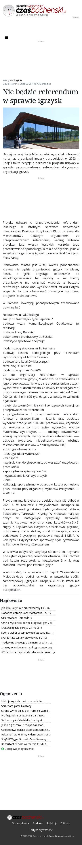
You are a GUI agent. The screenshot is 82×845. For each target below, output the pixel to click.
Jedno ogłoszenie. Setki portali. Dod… (23, 725)
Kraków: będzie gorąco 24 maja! (20, 627)
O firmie (65, 823)
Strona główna (21, 823)
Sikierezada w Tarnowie (15, 618)
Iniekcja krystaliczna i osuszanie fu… (22, 701)
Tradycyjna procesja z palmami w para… (25, 642)
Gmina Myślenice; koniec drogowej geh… (25, 622)
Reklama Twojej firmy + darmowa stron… (26, 734)
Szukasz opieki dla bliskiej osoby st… (22, 720)
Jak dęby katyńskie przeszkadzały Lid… (24, 608)
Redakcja (51, 823)
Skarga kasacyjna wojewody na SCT (23, 637)
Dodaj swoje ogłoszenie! (17, 748)
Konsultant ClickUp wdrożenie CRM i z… (24, 744)
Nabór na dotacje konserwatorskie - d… (25, 613)
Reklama (38, 823)
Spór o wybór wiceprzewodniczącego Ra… (26, 632)
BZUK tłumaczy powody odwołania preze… (27, 652)
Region (18, 80)
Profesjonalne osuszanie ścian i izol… (23, 715)
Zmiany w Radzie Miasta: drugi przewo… (25, 647)
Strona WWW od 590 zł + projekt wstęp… (25, 710)
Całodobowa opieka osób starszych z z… (25, 729)
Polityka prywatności (41, 830)
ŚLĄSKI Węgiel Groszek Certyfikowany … (25, 739)
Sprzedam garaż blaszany (16, 706)
